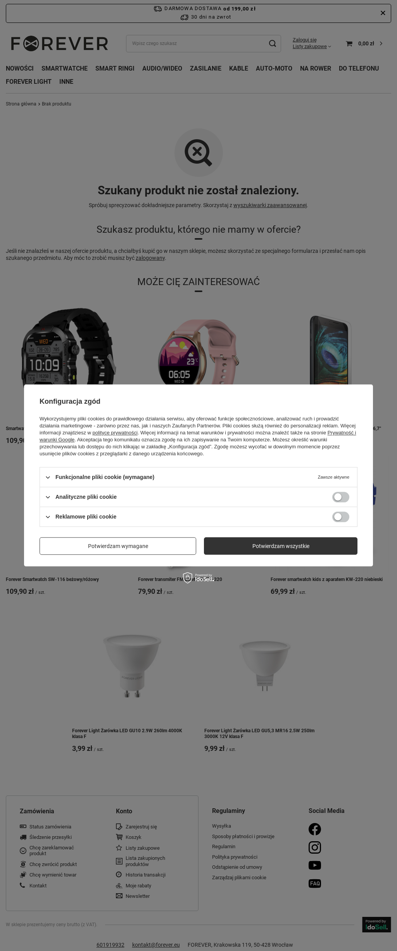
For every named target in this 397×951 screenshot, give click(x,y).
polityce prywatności (115, 433)
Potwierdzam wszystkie (280, 546)
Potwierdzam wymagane (118, 546)
